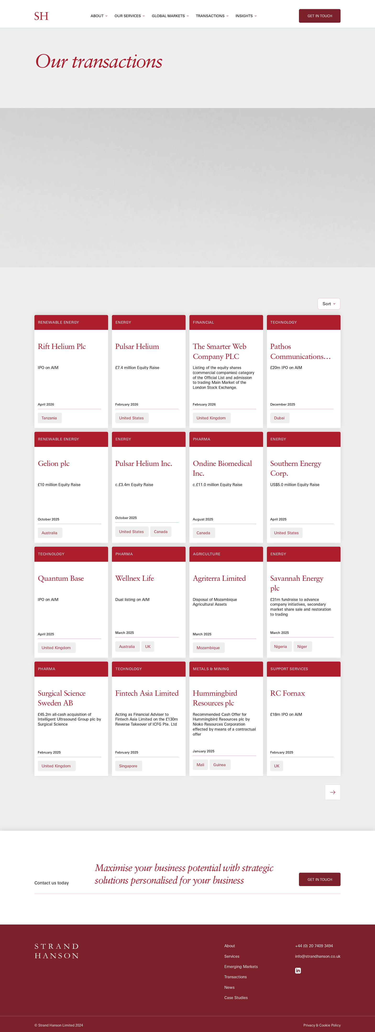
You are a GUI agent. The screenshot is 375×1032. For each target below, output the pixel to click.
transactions (210, 16)
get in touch (320, 16)
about (97, 16)
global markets (168, 16)
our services (128, 16)
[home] (41, 16)
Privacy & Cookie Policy (322, 1025)
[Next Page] (333, 792)
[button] (99, 16)
